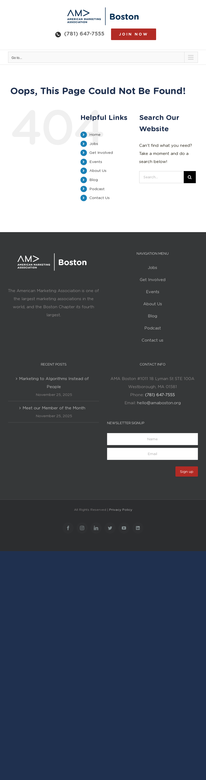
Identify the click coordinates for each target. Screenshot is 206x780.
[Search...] (161, 177)
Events (95, 161)
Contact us (152, 340)
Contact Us (99, 198)
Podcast (97, 189)
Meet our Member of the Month (54, 408)
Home (95, 134)
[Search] (190, 177)
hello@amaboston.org (159, 402)
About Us (97, 170)
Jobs (93, 143)
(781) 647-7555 (84, 33)
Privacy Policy (120, 510)
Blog (93, 180)
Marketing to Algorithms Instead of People (54, 382)
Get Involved (101, 152)
